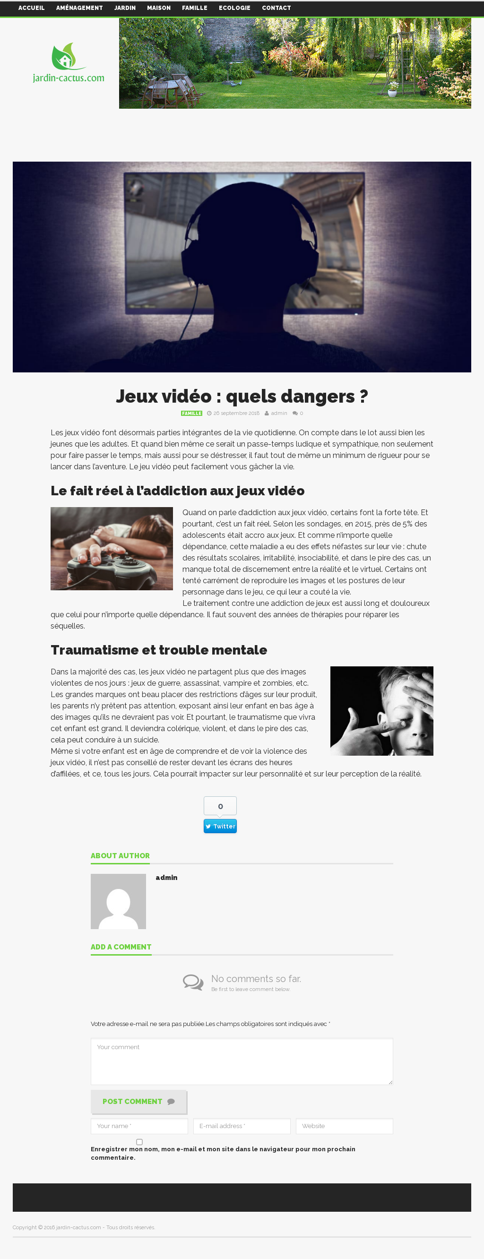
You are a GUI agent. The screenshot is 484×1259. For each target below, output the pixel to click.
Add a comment (121, 947)
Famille (194, 8)
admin (279, 413)
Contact (276, 8)
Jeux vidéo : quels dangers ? (242, 396)
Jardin (125, 8)
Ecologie (235, 8)
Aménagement (79, 8)
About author (120, 856)
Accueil (31, 8)
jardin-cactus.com (78, 1228)
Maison (159, 8)
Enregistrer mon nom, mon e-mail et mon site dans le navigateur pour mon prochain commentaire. (223, 1153)
